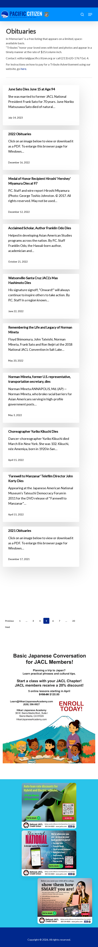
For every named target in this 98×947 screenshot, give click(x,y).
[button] (90, 14)
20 (73, 621)
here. (24, 68)
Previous (9, 621)
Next (7, 627)
